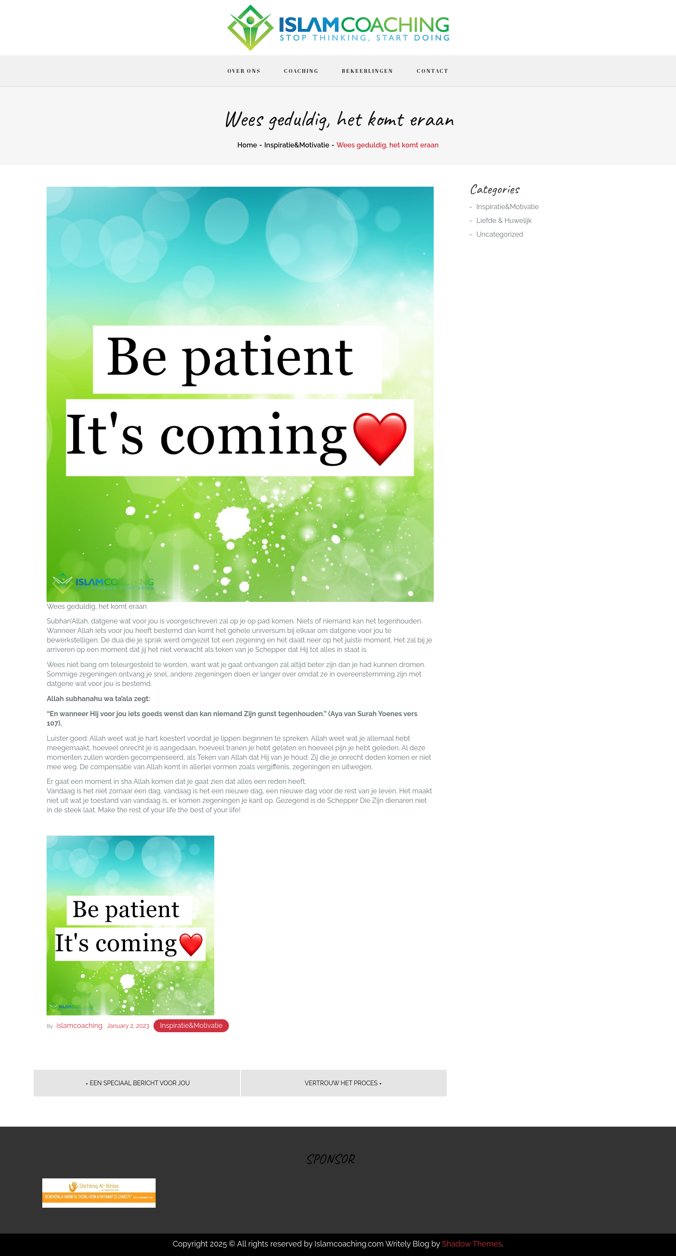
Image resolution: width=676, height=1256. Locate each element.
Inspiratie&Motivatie (191, 1025)
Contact (432, 70)
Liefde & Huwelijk (504, 220)
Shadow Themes (472, 1243)
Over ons (243, 70)
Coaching (301, 70)
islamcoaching (79, 1025)
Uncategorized (499, 234)
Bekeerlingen (367, 70)
